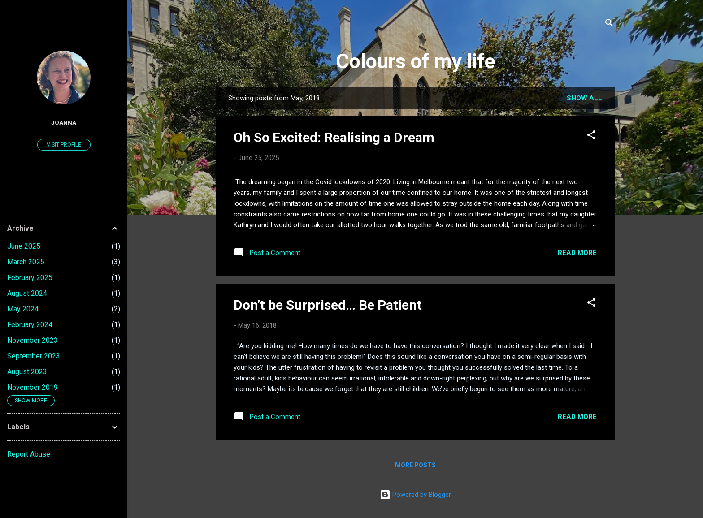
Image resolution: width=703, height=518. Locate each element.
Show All (584, 98)
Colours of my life (415, 61)
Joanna (63, 122)
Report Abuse (28, 454)
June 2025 (23, 246)
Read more (577, 253)
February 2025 (29, 277)
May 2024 (23, 309)
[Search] (609, 24)
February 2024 (29, 324)
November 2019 (32, 387)
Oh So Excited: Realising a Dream (334, 137)
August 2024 (27, 293)
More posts (415, 465)
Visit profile (64, 145)
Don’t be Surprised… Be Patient (328, 305)
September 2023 (33, 356)
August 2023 (27, 371)
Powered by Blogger (415, 495)
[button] (591, 136)
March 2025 (25, 262)
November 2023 (32, 340)
